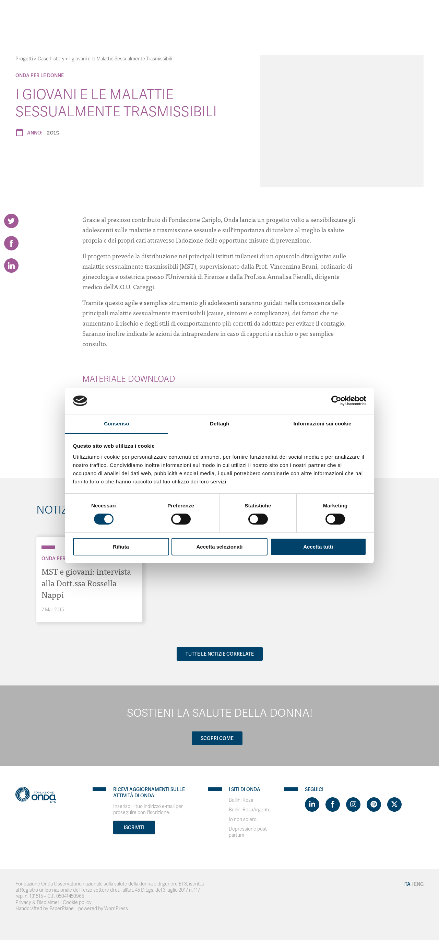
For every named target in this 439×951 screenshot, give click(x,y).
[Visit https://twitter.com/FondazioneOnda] (394, 804)
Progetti (265, 14)
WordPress (116, 909)
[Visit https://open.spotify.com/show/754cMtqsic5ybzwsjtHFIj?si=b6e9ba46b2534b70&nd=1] (374, 804)
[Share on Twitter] (11, 221)
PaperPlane (61, 909)
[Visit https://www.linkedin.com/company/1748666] (312, 804)
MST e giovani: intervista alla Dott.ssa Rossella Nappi (86, 582)
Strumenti (234, 14)
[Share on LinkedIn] (11, 265)
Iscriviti (134, 827)
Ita (372, 14)
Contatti (342, 14)
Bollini (293, 14)
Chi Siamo (143, 14)
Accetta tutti (318, 547)
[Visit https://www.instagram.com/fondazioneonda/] (353, 804)
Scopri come (217, 738)
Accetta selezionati (219, 547)
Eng (387, 14)
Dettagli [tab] (219, 423)
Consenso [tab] (116, 423)
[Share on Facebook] (11, 243)
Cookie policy (77, 902)
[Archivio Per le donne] (48, 547)
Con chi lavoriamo (188, 14)
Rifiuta (121, 547)
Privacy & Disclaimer (37, 902)
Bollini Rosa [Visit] (241, 800)
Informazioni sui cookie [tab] (323, 423)
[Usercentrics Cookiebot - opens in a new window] (336, 401)
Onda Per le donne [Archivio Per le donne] (39, 75)
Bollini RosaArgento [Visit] (250, 810)
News (316, 14)
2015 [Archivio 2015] (53, 132)
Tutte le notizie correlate (220, 654)
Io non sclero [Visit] (243, 819)
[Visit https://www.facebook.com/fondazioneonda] (333, 804)
